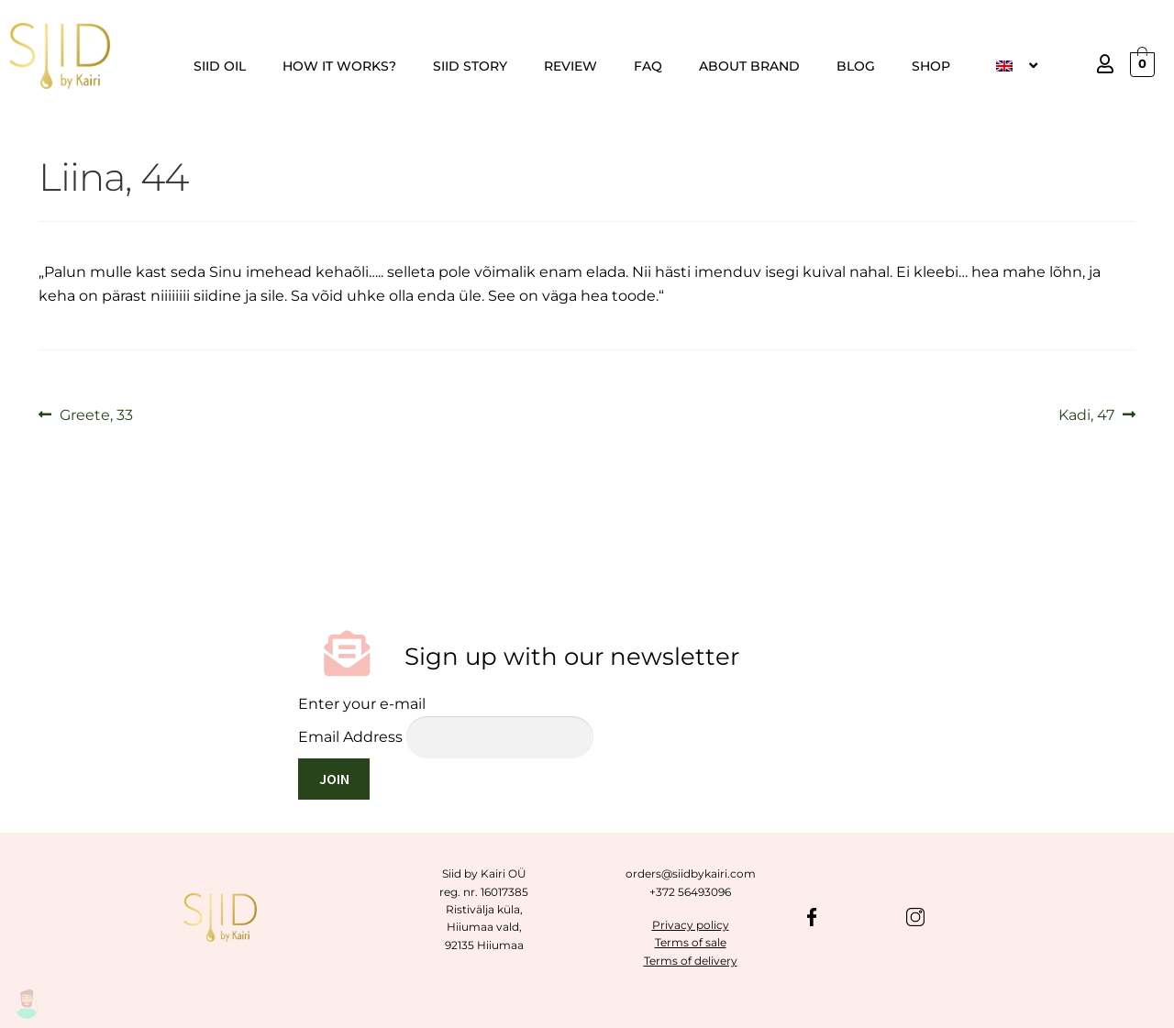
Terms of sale (690, 942)
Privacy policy (690, 925)
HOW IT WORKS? (339, 66)
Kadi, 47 (1086, 413)
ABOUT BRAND (749, 66)
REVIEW (570, 66)
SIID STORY (470, 66)
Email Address (350, 737)
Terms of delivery (690, 960)
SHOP (931, 66)
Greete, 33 (96, 413)
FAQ (648, 66)
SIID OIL (220, 66)
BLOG (855, 66)
